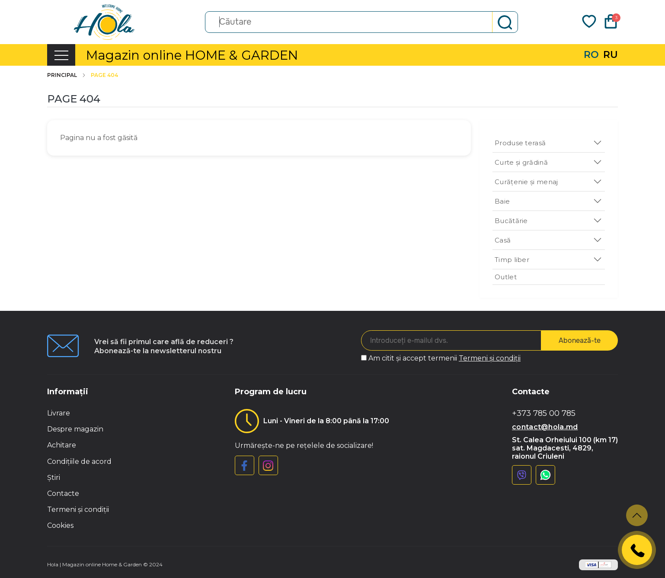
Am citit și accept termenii (444, 358)
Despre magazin (75, 429)
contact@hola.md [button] (545, 427)
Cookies (60, 525)
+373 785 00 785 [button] (543, 413)
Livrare (58, 413)
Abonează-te (580, 340)
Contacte (63, 493)
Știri (53, 477)
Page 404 (104, 75)
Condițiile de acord (79, 461)
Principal (66, 75)
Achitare (61, 445)
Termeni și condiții (490, 358)
